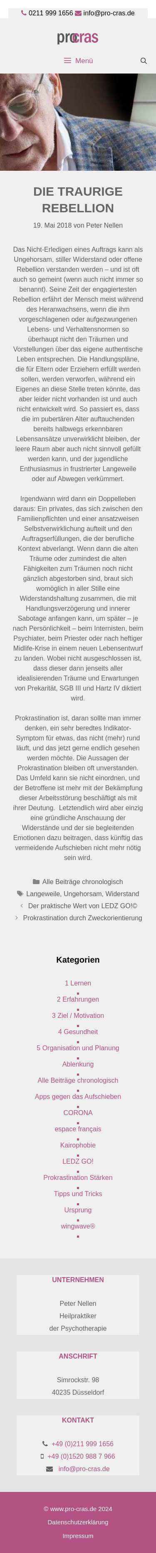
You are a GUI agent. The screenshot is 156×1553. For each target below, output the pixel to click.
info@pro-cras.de (109, 13)
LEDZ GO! (78, 1161)
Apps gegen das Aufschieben (78, 1096)
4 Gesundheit (78, 1031)
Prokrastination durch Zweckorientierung (82, 917)
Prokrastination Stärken (77, 1177)
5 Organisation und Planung (78, 1048)
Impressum (77, 1535)
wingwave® (78, 1226)
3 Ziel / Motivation (78, 1015)
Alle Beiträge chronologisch (82, 881)
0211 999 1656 (51, 13)
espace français (77, 1129)
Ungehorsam (83, 893)
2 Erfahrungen (78, 999)
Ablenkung (78, 1064)
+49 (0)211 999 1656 (83, 1443)
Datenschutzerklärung (78, 1522)
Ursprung (78, 1210)
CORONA (77, 1112)
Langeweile (43, 893)
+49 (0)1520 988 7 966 (81, 1456)
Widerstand (122, 893)
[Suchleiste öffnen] (143, 61)
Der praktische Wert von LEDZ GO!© (82, 905)
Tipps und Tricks (78, 1193)
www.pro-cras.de (73, 1508)
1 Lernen (78, 983)
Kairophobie (78, 1145)
